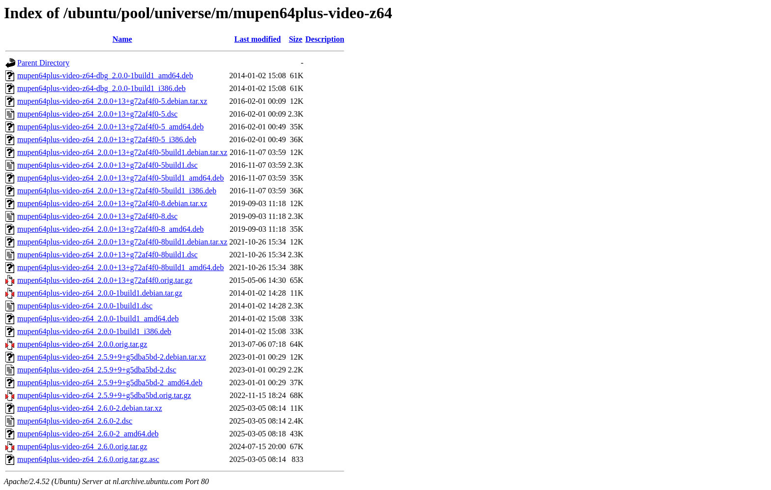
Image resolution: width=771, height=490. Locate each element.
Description (324, 39)
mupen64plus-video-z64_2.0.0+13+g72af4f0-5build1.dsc (107, 165)
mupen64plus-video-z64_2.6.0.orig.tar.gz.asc (88, 459)
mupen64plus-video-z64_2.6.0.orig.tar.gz (82, 446)
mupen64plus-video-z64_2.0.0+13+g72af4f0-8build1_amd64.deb (120, 267)
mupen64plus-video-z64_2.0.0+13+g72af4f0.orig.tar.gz (104, 280)
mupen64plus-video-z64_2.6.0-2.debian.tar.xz (89, 408)
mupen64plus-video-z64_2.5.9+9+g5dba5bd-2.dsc (96, 370)
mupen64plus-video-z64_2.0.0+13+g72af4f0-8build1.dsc (107, 254)
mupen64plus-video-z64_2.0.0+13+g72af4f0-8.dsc (97, 216)
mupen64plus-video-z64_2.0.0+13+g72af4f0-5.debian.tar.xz (112, 101)
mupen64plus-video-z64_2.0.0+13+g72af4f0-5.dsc (97, 114)
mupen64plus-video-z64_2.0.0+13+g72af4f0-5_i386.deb (106, 139)
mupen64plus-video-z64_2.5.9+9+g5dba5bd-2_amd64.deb (110, 382)
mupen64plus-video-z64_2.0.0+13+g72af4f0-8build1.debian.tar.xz (122, 242)
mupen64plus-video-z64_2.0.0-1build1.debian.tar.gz (99, 293)
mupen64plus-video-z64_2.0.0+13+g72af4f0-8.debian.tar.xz (112, 203)
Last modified (258, 39)
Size (295, 39)
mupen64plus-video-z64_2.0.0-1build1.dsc (84, 306)
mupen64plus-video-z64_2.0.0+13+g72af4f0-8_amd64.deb (110, 229)
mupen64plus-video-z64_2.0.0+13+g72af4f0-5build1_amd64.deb (120, 178)
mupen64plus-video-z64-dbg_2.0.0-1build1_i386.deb (101, 88)
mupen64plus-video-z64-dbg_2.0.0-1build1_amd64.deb (105, 75)
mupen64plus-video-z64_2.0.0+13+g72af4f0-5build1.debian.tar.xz (122, 152)
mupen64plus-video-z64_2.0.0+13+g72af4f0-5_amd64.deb (110, 126)
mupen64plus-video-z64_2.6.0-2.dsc (74, 421)
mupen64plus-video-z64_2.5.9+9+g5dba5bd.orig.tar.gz (104, 395)
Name (122, 39)
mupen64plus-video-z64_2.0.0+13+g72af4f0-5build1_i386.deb (116, 190)
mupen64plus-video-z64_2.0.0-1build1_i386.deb (94, 331)
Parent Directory (43, 63)
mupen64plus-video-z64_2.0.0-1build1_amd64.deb (97, 318)
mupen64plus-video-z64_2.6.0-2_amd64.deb (88, 433)
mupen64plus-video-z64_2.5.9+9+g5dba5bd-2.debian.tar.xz (111, 357)
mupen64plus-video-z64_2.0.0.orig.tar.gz (82, 344)
